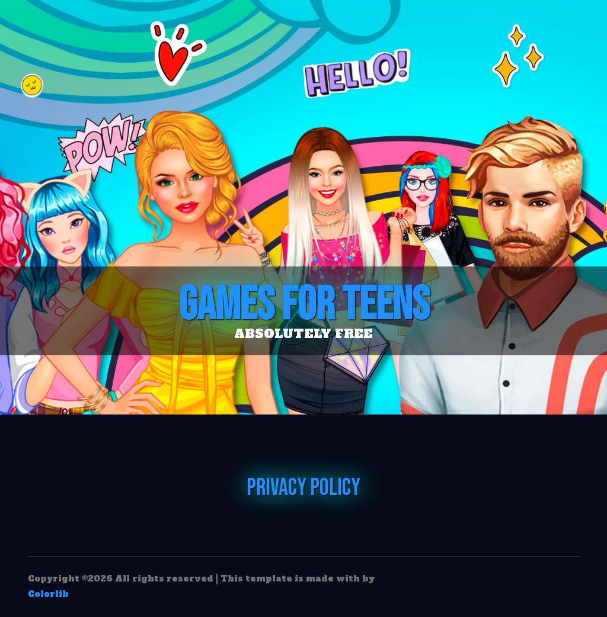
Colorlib (48, 594)
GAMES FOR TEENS (303, 305)
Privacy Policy (303, 488)
